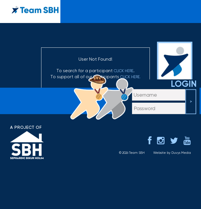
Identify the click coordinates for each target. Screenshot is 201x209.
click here (123, 71)
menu (190, 7)
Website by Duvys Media (172, 153)
